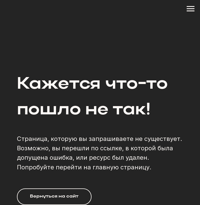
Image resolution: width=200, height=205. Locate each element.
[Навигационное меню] (190, 9)
